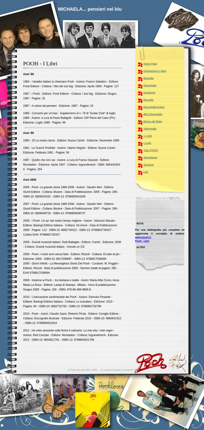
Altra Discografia (153, 114)
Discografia (150, 85)
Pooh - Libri (142, 241)
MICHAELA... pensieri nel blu (90, 9)
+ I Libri (148, 135)
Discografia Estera (154, 107)
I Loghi (147, 143)
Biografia (149, 78)
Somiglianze (151, 157)
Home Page (150, 63)
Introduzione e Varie (155, 71)
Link (146, 171)
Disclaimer (149, 92)
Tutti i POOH (151, 150)
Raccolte (149, 99)
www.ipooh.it (143, 237)
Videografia (150, 128)
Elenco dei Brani (153, 121)
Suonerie (149, 164)
